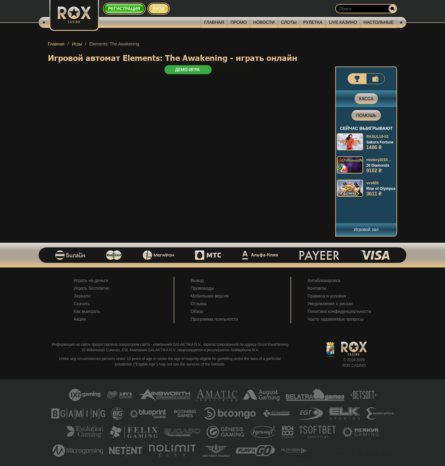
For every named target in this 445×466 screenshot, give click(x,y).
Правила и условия (326, 295)
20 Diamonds (377, 165)
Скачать (82, 303)
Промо (239, 22)
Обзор (197, 311)
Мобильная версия (210, 295)
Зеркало (82, 295)
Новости (263, 22)
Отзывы (198, 303)
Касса (366, 98)
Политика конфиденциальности (339, 311)
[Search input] (366, 8)
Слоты (289, 22)
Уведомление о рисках (330, 303)
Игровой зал (366, 229)
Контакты (316, 288)
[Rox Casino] (74, 15)
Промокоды (202, 288)
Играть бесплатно (92, 288)
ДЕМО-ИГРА (188, 70)
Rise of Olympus (381, 188)
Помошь (366, 115)
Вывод (197, 280)
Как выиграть (87, 311)
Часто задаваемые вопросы (335, 319)
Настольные (378, 22)
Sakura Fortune (379, 142)
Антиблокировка (323, 280)
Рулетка (312, 22)
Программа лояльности (214, 319)
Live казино (343, 22)
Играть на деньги (91, 280)
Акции (80, 319)
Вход (159, 8)
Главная (214, 22)
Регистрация (124, 8)
